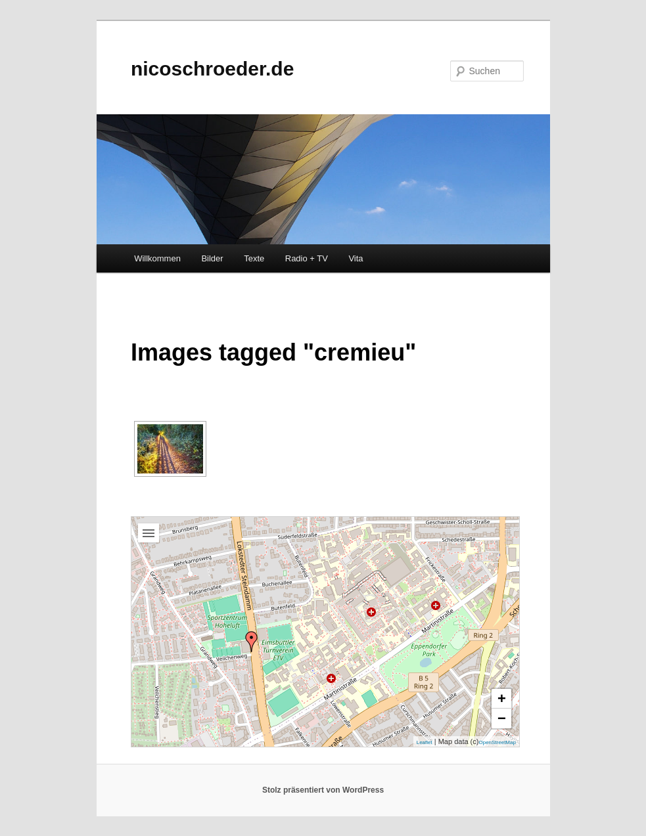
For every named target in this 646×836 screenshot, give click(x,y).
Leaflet (424, 742)
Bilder (212, 258)
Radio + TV (306, 258)
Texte (254, 258)
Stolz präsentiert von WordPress (323, 790)
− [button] (501, 718)
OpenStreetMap (496, 742)
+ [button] (501, 698)
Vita (355, 258)
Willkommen (157, 258)
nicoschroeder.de (212, 68)
